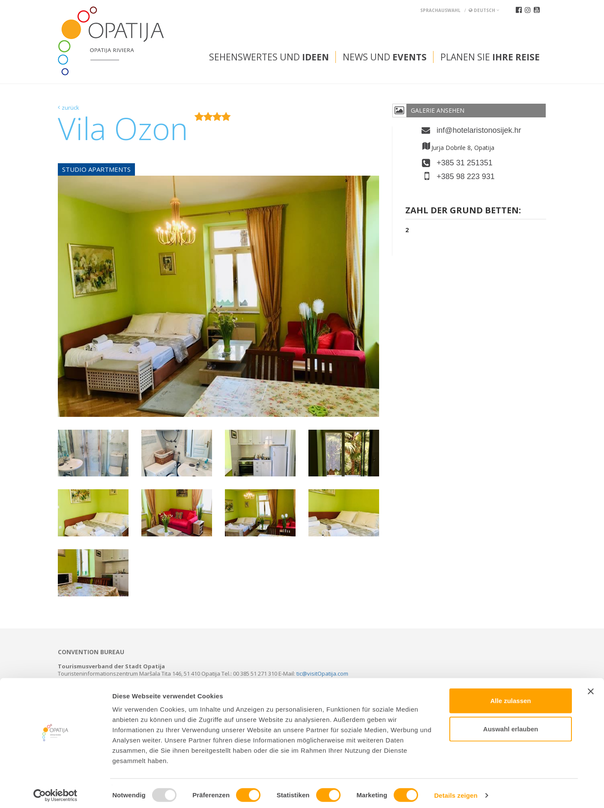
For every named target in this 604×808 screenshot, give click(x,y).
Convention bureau (91, 652)
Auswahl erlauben (510, 724)
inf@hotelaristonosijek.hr (479, 130)
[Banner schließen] (591, 687)
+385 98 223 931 (466, 176)
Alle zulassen (510, 696)
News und (385, 57)
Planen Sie (490, 57)
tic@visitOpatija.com (322, 673)
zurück (70, 107)
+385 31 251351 (465, 163)
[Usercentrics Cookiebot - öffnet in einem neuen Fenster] (55, 791)
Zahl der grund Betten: (463, 211)
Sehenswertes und (269, 57)
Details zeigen (455, 791)
